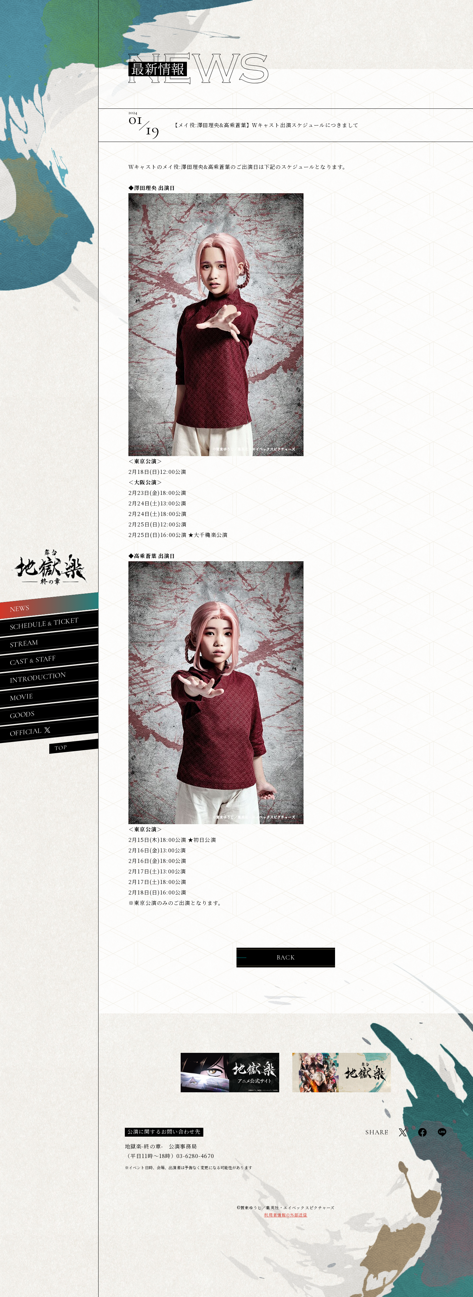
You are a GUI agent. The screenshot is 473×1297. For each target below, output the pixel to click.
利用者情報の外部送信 (285, 1214)
